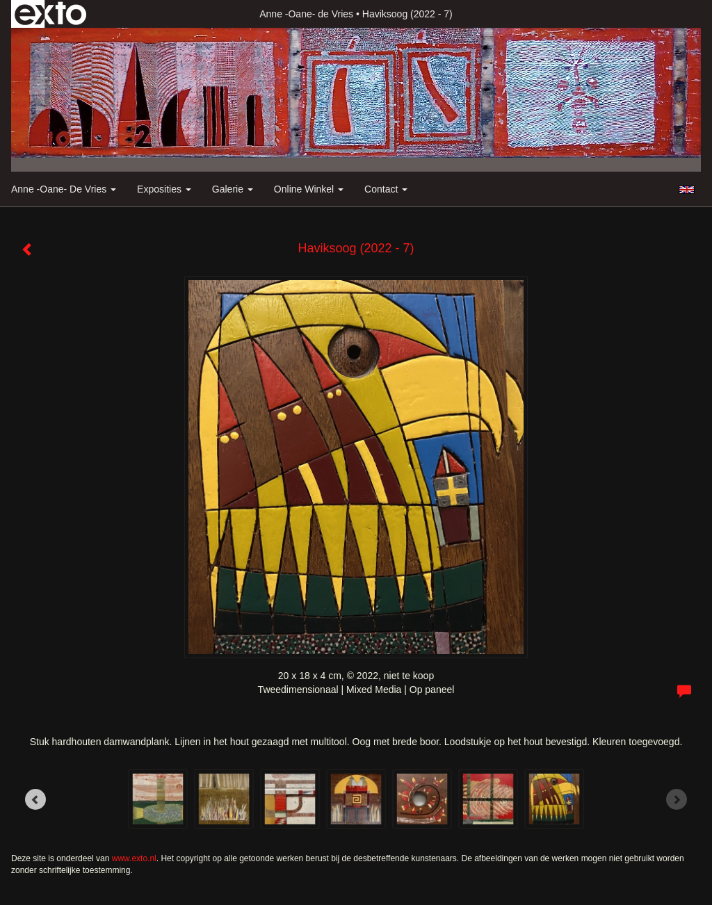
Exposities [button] (164, 189)
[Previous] (35, 799)
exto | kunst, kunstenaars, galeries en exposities (50, 14)
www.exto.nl (134, 858)
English (687, 190)
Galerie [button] (232, 189)
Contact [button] (385, 189)
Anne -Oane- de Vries (306, 13)
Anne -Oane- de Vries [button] (63, 189)
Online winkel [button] (308, 189)
